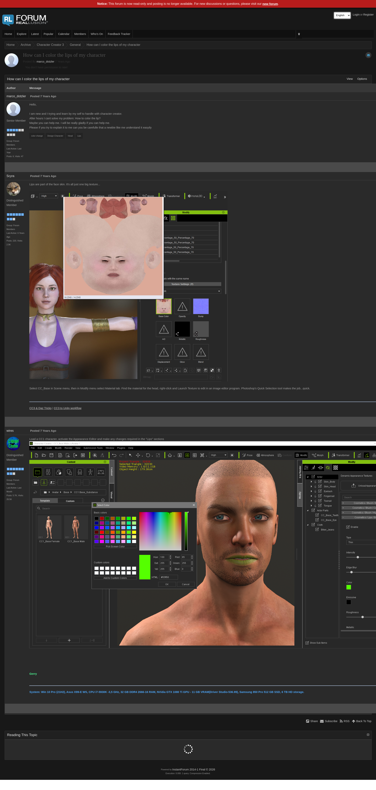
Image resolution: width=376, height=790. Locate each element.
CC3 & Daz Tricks (40, 408)
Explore (22, 34)
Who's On (96, 34)
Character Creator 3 (50, 44)
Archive (26, 44)
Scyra (10, 176)
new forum (270, 4)
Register (368, 14)
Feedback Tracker (119, 34)
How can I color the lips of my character (113, 44)
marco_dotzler (45, 61)
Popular (48, 34)
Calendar (64, 34)
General (75, 44)
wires (10, 430)
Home (8, 34)
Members (80, 34)
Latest (35, 34)
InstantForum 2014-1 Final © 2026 (193, 769)
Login (356, 14)
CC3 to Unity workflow (67, 408)
